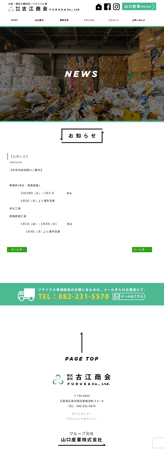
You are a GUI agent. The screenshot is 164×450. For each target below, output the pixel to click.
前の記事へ (18, 249)
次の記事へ (141, 249)
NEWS (14, 20)
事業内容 (64, 20)
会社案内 (39, 20)
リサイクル (88, 20)
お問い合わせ (138, 20)
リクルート (113, 20)
